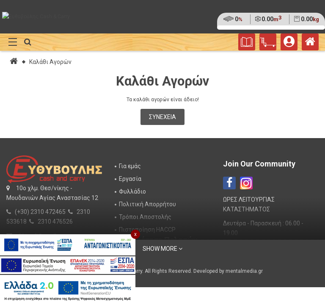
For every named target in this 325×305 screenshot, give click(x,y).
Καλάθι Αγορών (50, 61)
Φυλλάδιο (132, 191)
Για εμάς (130, 166)
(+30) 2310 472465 (40, 211)
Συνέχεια (162, 117)
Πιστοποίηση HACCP (147, 229)
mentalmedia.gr (244, 271)
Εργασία (130, 178)
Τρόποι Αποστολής (145, 217)
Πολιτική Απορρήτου (147, 204)
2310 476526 (55, 221)
